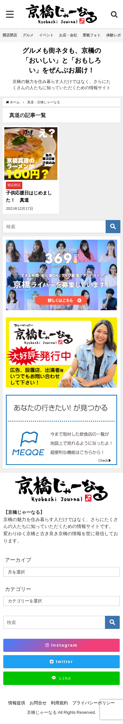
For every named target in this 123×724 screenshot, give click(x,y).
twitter (61, 661)
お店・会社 (68, 35)
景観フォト (92, 35)
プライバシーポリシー (93, 703)
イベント (46, 35)
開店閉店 (10, 35)
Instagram (61, 645)
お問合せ (38, 703)
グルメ (28, 35)
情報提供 (16, 703)
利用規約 (59, 703)
